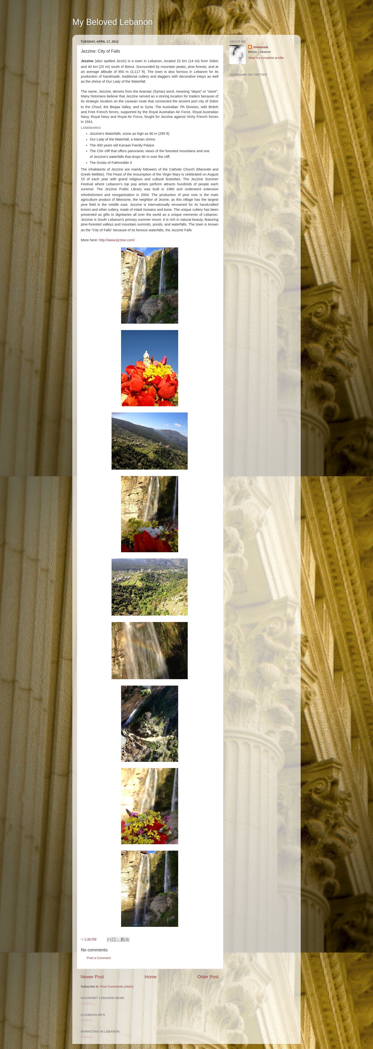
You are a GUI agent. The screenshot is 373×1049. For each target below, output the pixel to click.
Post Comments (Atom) (117, 986)
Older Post (208, 976)
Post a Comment (99, 958)
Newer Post (92, 976)
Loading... (88, 1003)
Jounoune (260, 47)
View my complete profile (266, 58)
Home (151, 976)
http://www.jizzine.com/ (117, 240)
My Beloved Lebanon (112, 22)
